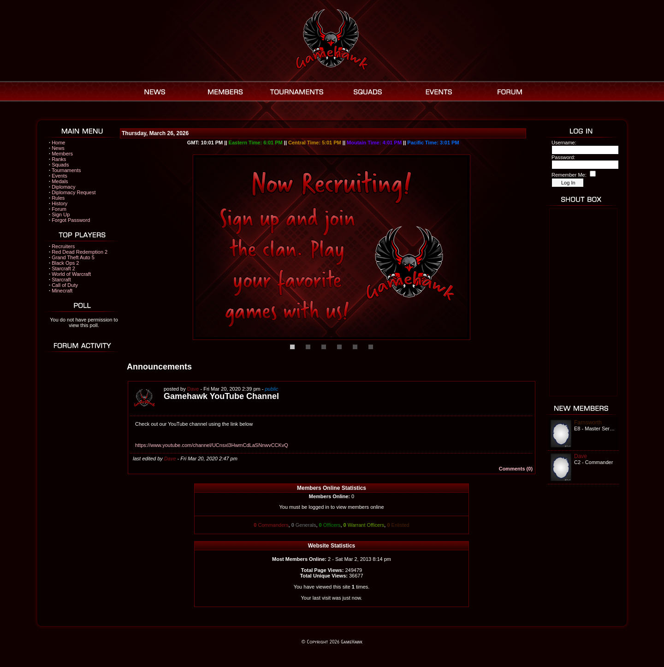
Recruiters (63, 246)
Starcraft (61, 279)
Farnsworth (588, 422)
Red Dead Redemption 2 (79, 252)
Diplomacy (63, 187)
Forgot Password (71, 220)
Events (59, 176)
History (59, 203)
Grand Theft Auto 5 (73, 257)
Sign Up (61, 214)
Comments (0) (516, 468)
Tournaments (66, 170)
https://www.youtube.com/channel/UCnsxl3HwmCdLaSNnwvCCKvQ (211, 445)
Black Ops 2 (65, 263)
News (58, 148)
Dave (193, 389)
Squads (60, 164)
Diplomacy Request (73, 192)
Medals (60, 181)
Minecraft (62, 290)
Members (62, 153)
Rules (58, 198)
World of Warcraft (71, 274)
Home (58, 142)
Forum (59, 209)
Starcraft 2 (63, 268)
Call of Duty (65, 285)
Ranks (59, 159)
